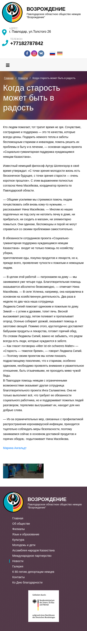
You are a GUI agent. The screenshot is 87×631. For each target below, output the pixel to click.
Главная (17, 518)
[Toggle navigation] (7, 65)
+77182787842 (26, 43)
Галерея (17, 566)
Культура (18, 539)
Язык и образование (25, 534)
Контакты (18, 577)
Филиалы (18, 529)
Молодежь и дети (23, 545)
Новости (17, 561)
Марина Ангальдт (14, 448)
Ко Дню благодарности (27, 582)
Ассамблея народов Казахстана (33, 550)
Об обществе (21, 523)
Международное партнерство (31, 555)
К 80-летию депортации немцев (33, 571)
